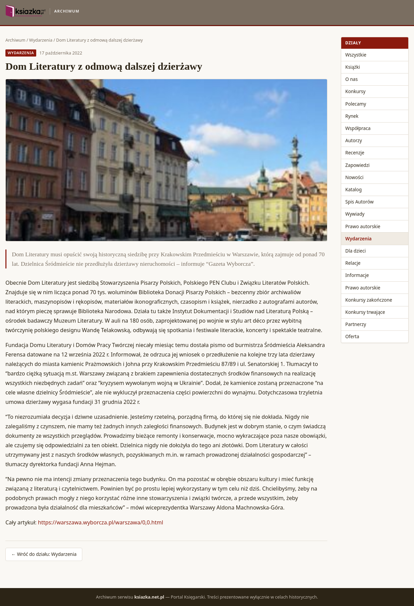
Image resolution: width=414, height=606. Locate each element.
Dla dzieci (355, 250)
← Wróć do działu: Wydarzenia (44, 554)
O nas (351, 79)
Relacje (353, 263)
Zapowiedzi (357, 165)
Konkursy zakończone (368, 300)
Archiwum (15, 40)
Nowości (354, 177)
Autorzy (353, 140)
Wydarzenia (40, 40)
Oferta (352, 336)
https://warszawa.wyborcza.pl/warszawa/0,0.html (100, 522)
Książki (352, 67)
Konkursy (355, 91)
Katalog (353, 189)
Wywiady (355, 214)
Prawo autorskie (362, 226)
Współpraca (358, 128)
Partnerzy (355, 324)
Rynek (351, 116)
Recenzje (354, 152)
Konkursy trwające (365, 312)
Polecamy (355, 104)
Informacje (357, 275)
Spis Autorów (359, 201)
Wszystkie (355, 54)
